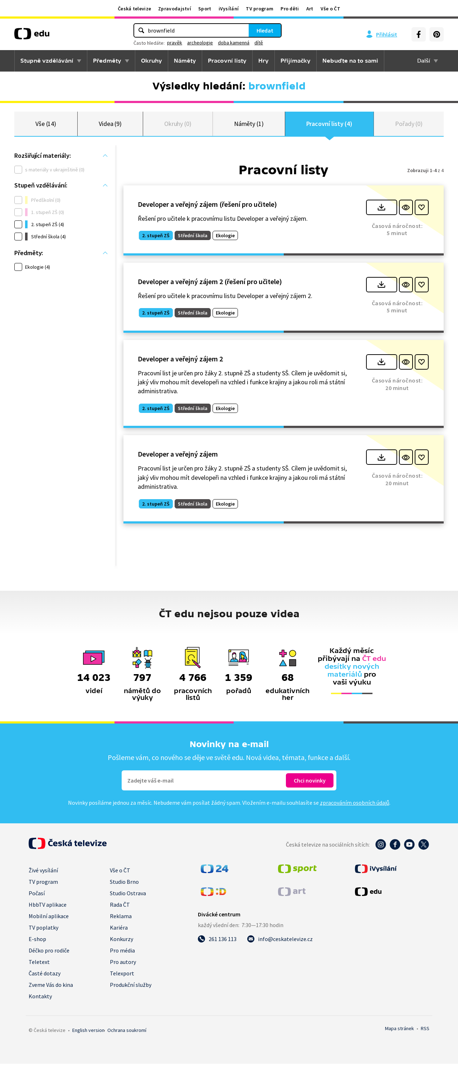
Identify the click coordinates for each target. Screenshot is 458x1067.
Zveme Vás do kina (51, 988)
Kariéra (119, 930)
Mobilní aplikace (49, 919)
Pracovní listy (227, 60)
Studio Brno (124, 884)
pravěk (174, 42)
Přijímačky (296, 60)
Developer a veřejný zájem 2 (180, 361)
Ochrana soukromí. (126, 1033)
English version (88, 1033)
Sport (204, 8)
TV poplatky (43, 930)
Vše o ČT (330, 8)
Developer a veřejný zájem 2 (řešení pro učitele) (210, 284)
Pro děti (290, 8)
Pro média (122, 953)
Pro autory (123, 965)
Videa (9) (110, 125)
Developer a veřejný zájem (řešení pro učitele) (207, 207)
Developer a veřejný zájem (178, 457)
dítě (258, 42)
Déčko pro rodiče (49, 953)
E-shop (37, 942)
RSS (425, 1031)
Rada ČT (120, 907)
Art (309, 8)
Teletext (39, 965)
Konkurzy (121, 942)
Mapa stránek (399, 1031)
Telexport (122, 976)
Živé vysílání (43, 873)
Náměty (185, 60)
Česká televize (134, 8)
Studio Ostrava (128, 896)
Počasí (37, 896)
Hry (263, 60)
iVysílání (229, 8)
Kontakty (40, 999)
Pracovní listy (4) (329, 125)
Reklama (121, 919)
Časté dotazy (44, 976)
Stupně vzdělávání (46, 60)
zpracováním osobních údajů (354, 805)
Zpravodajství (174, 8)
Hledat (265, 30)
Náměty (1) (249, 125)
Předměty (107, 60)
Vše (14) (45, 125)
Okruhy (151, 60)
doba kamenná (233, 42)
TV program (259, 8)
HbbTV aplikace (48, 907)
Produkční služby (130, 988)
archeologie (200, 42)
